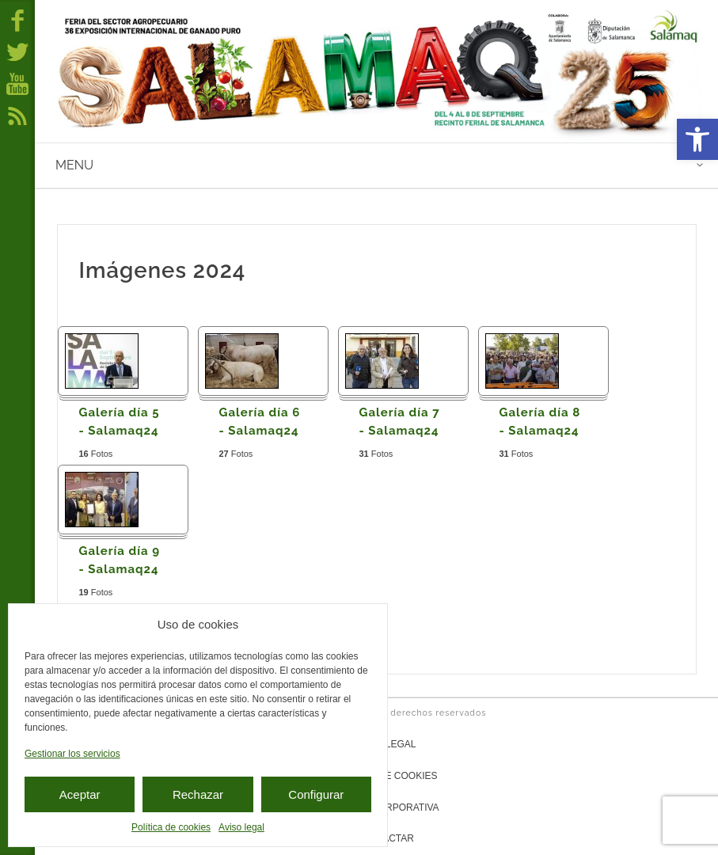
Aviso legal (241, 827)
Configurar (316, 794)
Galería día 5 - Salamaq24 (119, 421)
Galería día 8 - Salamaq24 (540, 421)
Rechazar (198, 794)
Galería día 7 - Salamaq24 (399, 421)
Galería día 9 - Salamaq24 (120, 560)
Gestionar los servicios (72, 753)
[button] (697, 139)
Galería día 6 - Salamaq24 (260, 421)
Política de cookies (171, 827)
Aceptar (80, 794)
